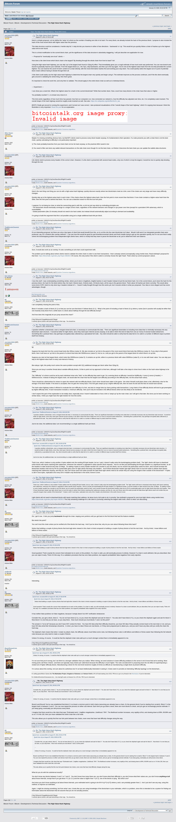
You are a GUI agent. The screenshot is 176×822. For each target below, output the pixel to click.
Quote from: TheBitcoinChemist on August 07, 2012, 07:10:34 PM (51, 482)
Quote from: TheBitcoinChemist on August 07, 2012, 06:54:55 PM (51, 412)
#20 (170, 731)
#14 (170, 512)
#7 (170, 277)
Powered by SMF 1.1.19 (77, 818)
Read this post (56, 107)
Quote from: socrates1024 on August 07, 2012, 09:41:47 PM (49, 735)
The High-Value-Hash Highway (59, 23)
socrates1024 (9, 35)
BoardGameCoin (11, 648)
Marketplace (135, 673)
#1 (170, 36)
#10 (170, 343)
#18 (170, 649)
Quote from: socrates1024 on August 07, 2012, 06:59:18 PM (49, 443)
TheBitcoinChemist (12, 227)
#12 (170, 439)
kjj (5, 299)
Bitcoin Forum (8, 23)
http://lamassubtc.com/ (38, 294)
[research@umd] (43, 127)
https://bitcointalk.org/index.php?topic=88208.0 (55, 256)
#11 (170, 408)
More (36, 18)
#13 (170, 478)
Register (31, 18)
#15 (170, 541)
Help (14, 18)
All (15, 28)
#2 (170, 134)
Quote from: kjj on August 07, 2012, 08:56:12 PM (46, 653)
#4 (170, 187)
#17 (170, 593)
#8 (170, 300)
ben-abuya (8, 276)
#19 (170, 681)
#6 (170, 245)
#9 (170, 325)
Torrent (31, 15)
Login (25, 18)
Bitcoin (17, 23)
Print (169, 28)
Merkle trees (39, 129)
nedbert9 (8, 572)
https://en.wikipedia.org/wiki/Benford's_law (105, 101)
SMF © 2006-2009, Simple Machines (95, 818)
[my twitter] (35, 127)
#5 (170, 228)
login (22, 12)
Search (19, 18)
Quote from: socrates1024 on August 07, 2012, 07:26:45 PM (49, 596)
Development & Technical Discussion (33, 23)
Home (9, 18)
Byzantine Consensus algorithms (65, 129)
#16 (170, 572)
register (28, 12)
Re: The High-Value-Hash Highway (48, 133)
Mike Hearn (9, 133)
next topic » (168, 26)
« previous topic (157, 26)
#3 (170, 156)
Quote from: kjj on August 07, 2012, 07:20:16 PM (46, 545)
